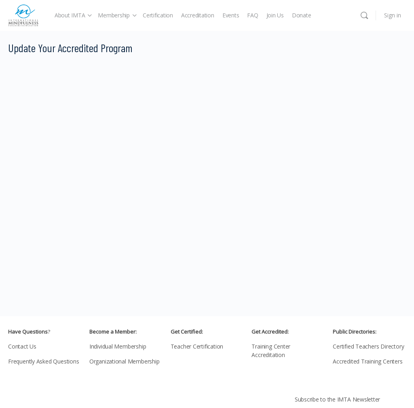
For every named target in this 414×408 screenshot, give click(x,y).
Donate (301, 15)
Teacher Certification (197, 346)
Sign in (392, 15)
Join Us (275, 15)
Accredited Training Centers (367, 361)
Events (230, 15)
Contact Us (22, 346)
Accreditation (197, 15)
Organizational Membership (124, 361)
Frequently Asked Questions (43, 361)
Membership (114, 15)
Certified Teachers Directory (368, 346)
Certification (158, 15)
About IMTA (70, 15)
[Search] (364, 15)
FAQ (252, 15)
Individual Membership (117, 346)
